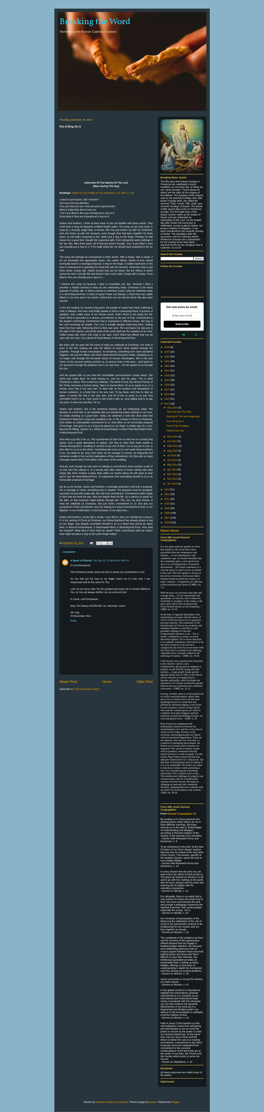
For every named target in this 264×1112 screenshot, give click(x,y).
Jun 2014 (172, 460)
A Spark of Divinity (81, 560)
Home (106, 682)
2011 (167, 499)
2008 (167, 513)
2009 (167, 508)
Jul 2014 (172, 455)
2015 (167, 398)
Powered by (182, 334)
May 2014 (172, 464)
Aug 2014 (172, 450)
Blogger (175, 1102)
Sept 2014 (173, 445)
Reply (73, 620)
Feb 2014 (172, 478)
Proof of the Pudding (177, 425)
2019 (167, 380)
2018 (167, 384)
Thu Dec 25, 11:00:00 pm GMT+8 (111, 560)
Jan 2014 (172, 483)
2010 (167, 503)
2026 (167, 347)
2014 (167, 403)
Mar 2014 (172, 474)
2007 (167, 517)
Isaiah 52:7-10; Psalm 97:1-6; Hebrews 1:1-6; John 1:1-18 (103, 192)
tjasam (152, 1102)
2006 (167, 522)
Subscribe (182, 324)
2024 (167, 356)
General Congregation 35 (181, 813)
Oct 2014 (172, 441)
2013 (167, 489)
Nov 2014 (172, 436)
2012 (167, 494)
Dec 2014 (172, 407)
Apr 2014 (172, 469)
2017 (167, 389)
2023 (167, 361)
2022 (167, 366)
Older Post (145, 682)
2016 (167, 394)
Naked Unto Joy (175, 430)
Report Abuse (170, 530)
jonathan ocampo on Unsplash (111, 1102)
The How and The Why (178, 411)
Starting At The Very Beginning (182, 416)
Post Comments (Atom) (86, 689)
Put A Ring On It (175, 421)
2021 (167, 370)
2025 (167, 351)
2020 (167, 375)
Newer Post (68, 682)
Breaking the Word (95, 22)
